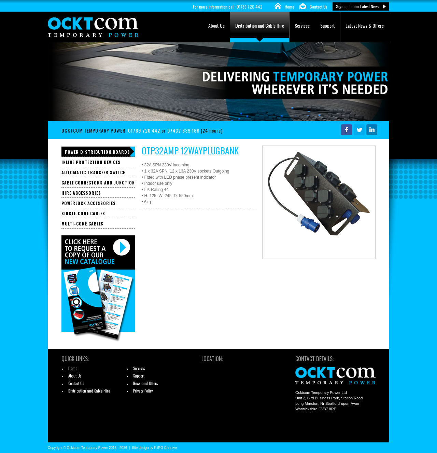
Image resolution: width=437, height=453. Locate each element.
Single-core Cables (83, 213)
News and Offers (145, 383)
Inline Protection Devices (91, 162)
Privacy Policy (143, 391)
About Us (216, 25)
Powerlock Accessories (88, 203)
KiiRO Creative (165, 448)
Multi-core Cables (82, 223)
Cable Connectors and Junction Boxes (98, 184)
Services (302, 25)
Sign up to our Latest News (357, 6)
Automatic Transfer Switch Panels (93, 173)
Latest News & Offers (365, 25)
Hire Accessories (81, 193)
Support (327, 25)
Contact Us (318, 7)
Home (289, 7)
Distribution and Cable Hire (259, 25)
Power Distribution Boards (97, 152)
